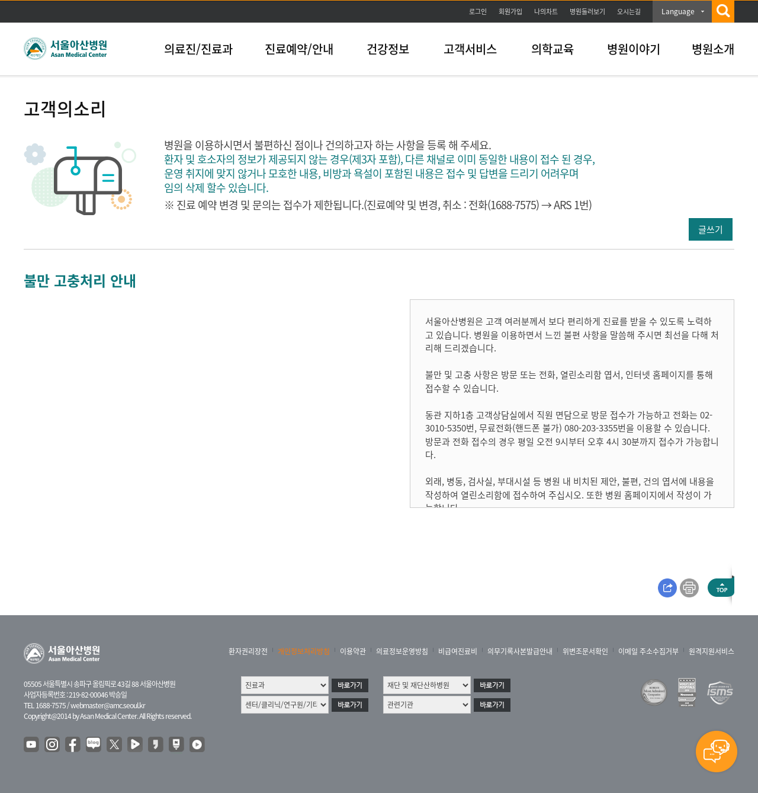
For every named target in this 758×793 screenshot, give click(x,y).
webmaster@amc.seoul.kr (107, 705)
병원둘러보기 (587, 12)
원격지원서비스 (711, 651)
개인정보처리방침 (304, 651)
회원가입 (510, 12)
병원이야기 (633, 48)
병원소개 (713, 48)
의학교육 (552, 48)
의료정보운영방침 (402, 651)
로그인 (478, 12)
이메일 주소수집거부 (648, 651)
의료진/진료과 (198, 48)
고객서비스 (470, 48)
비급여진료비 (457, 651)
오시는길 (629, 12)
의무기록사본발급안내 (520, 651)
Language (678, 11)
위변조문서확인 (585, 651)
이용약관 (353, 651)
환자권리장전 (248, 651)
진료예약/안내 (299, 48)
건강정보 (388, 48)
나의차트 (546, 12)
